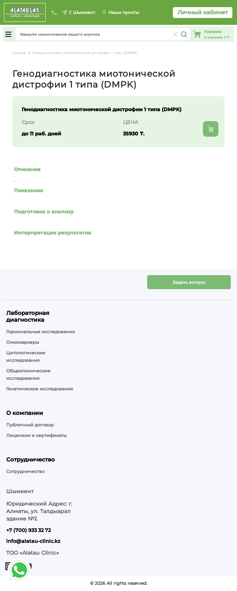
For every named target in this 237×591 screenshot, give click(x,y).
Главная (19, 53)
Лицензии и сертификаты (36, 435)
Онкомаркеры (22, 342)
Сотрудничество (25, 471)
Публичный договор (30, 425)
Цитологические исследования (25, 356)
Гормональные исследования (40, 331)
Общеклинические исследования (28, 374)
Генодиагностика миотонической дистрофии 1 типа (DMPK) (85, 53)
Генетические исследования (39, 389)
